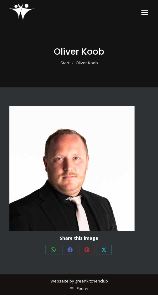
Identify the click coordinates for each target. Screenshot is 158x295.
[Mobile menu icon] (145, 12)
